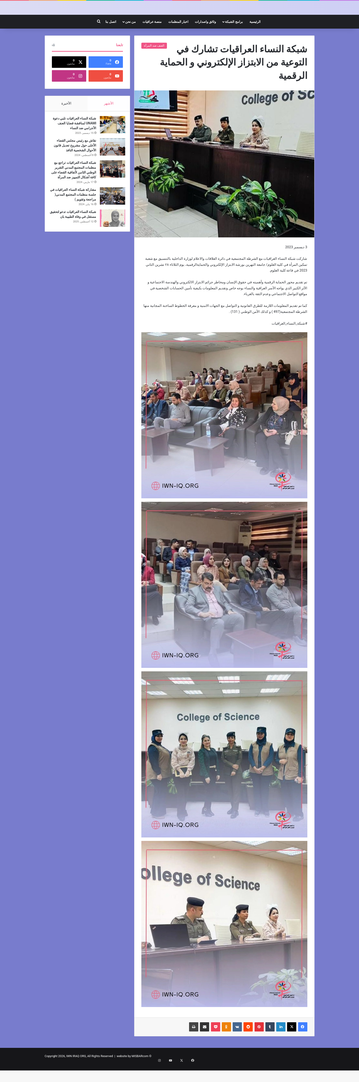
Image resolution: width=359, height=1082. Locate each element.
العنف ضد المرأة (154, 63)
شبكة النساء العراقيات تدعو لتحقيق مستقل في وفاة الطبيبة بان (73, 241)
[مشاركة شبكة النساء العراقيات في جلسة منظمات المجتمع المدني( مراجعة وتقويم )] (110, 220)
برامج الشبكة (234, 39)
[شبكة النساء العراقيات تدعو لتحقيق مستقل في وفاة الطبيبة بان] (110, 242)
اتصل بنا (110, 39)
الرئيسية (255, 39)
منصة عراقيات (152, 39)
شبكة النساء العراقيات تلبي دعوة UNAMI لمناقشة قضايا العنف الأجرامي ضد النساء (75, 142)
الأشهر (108, 121)
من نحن (130, 39)
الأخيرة (66, 121)
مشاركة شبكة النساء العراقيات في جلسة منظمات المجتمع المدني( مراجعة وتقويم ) (73, 219)
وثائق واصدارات (205, 39)
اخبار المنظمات (178, 39)
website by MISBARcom (132, 1073)
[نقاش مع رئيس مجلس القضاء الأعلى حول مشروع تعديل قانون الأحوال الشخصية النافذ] (110, 166)
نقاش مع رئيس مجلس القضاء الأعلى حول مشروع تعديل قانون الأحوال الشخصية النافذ (74, 165)
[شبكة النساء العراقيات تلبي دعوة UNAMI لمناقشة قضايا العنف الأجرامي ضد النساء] (110, 144)
